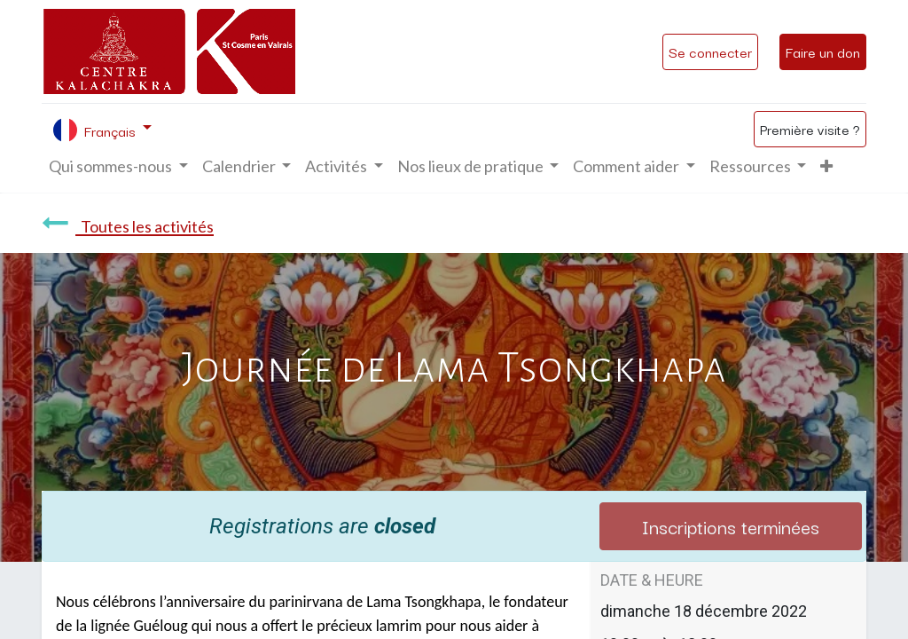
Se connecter (710, 51)
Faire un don (823, 51)
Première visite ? (810, 128)
